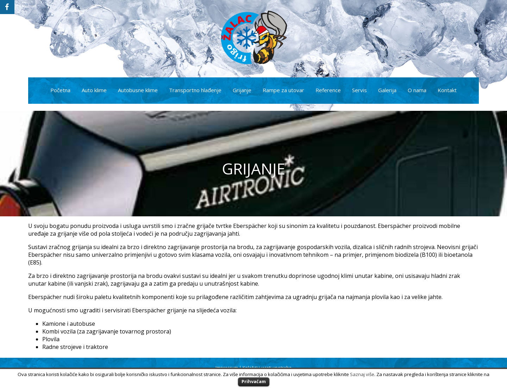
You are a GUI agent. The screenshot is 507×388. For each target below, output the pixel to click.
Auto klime (94, 90)
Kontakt (447, 90)
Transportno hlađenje (195, 90)
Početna (60, 90)
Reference (328, 90)
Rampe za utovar (283, 90)
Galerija (387, 90)
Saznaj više (362, 374)
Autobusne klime (138, 90)
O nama (417, 90)
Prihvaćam (254, 381)
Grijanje (242, 90)
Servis (359, 90)
